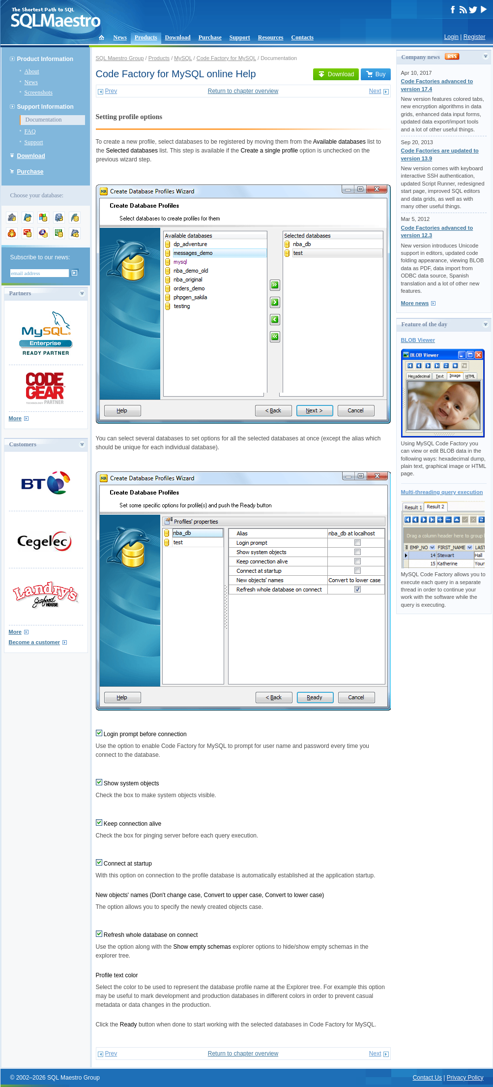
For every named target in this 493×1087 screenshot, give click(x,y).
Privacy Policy (465, 1077)
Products (146, 37)
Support (240, 37)
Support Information (45, 106)
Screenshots (39, 92)
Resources (271, 37)
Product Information (45, 59)
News (120, 37)
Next (375, 91)
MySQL (183, 58)
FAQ (30, 131)
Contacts (302, 37)
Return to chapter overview (243, 91)
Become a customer (34, 642)
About (32, 71)
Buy (376, 74)
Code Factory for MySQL (226, 58)
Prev (111, 91)
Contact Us (427, 1077)
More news (415, 303)
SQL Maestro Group (120, 58)
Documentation (44, 119)
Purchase (210, 37)
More (15, 418)
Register (475, 36)
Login (451, 36)
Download (178, 37)
